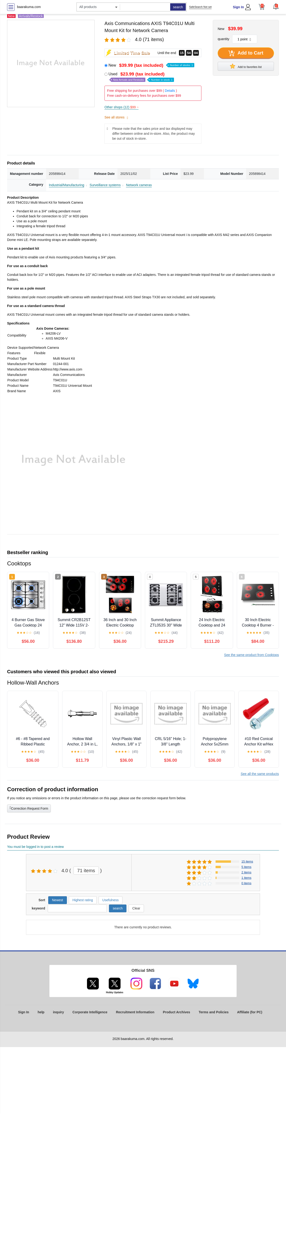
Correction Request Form (29, 808)
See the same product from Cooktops (251, 655)
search (178, 7)
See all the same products (260, 774)
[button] (276, 6)
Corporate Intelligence (90, 1012)
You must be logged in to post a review (35, 847)
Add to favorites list (246, 66)
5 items (246, 867)
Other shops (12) (121, 107)
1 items (246, 877)
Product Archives (176, 1012)
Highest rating (83, 900)
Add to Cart (245, 53)
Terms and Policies (214, 1012)
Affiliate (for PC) (249, 1012)
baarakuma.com (29, 7)
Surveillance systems (105, 185)
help (41, 1012)
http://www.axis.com (67, 369)
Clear (136, 908)
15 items (247, 861)
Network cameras (139, 185)
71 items (86, 870)
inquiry (58, 1012)
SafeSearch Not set (200, 6)
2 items (246, 872)
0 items (246, 883)
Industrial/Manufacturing (66, 185)
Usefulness (110, 900)
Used (141, 77)
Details (170, 91)
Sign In (238, 7)
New (151, 65)
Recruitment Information (135, 1012)
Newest (57, 900)
